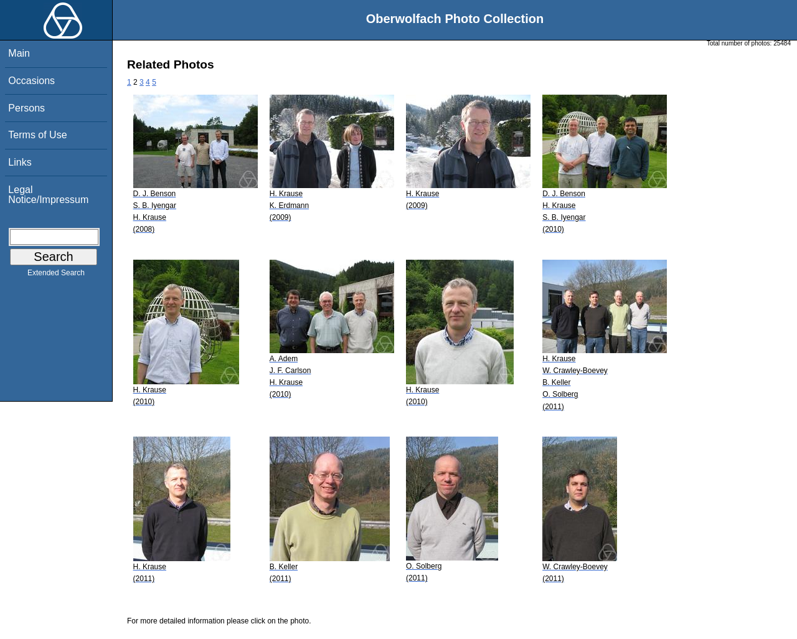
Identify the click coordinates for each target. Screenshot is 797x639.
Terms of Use (37, 135)
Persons (26, 108)
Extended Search (56, 275)
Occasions (31, 80)
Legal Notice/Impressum (48, 194)
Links (19, 162)
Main (19, 53)
